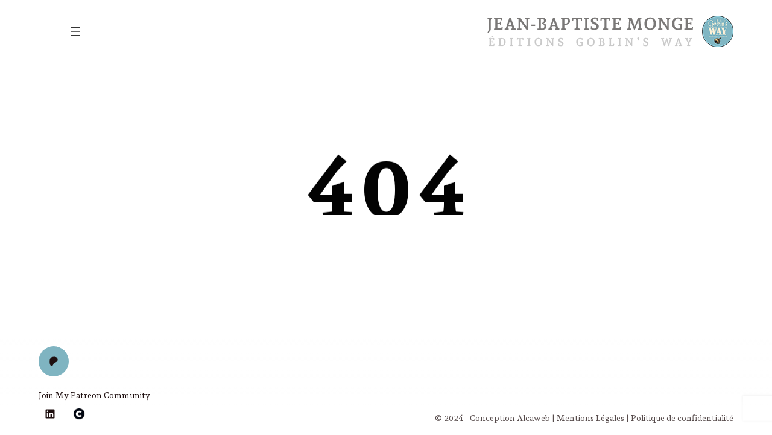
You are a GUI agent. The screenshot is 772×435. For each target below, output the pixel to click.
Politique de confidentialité (682, 418)
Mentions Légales (590, 418)
